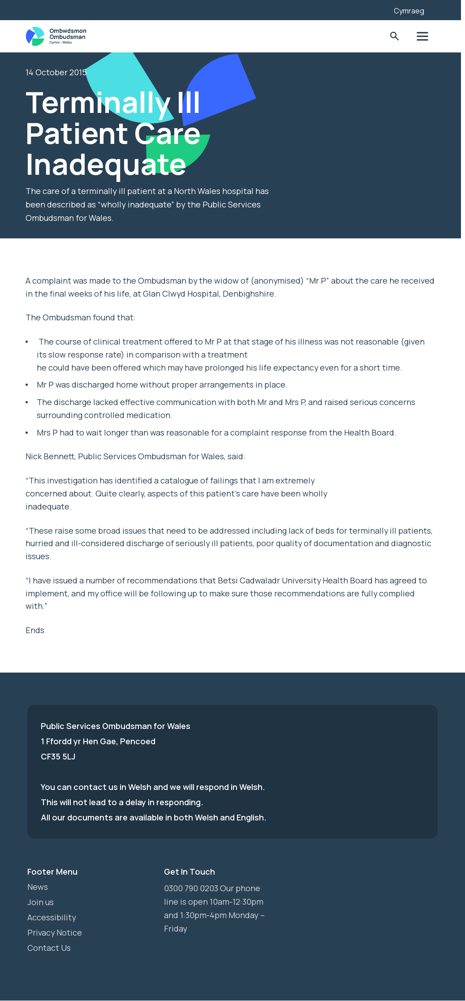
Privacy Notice (54, 933)
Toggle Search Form (396, 36)
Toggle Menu (424, 36)
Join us (40, 902)
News (37, 887)
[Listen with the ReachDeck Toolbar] (375, 9)
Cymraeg (411, 11)
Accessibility (51, 917)
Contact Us (49, 948)
